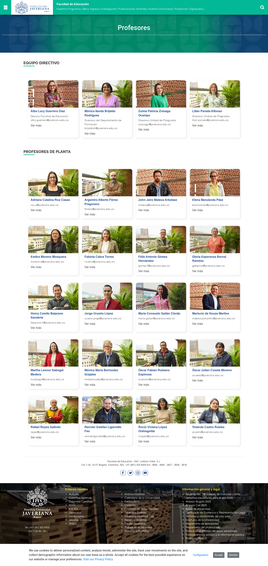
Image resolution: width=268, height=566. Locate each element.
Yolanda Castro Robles (208, 427)
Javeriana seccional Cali (139, 516)
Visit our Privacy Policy (98, 559)
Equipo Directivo (41, 63)
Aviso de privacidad (198, 509)
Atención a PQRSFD (137, 531)
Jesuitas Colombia (80, 520)
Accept (219, 554)
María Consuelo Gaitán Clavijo (159, 313)
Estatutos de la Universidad (202, 520)
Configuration (200, 554)
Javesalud (75, 512)
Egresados (196, 9)
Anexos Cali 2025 (196, 505)
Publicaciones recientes (133, 9)
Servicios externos (136, 520)
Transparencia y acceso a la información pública (215, 534)
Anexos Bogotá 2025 (198, 501)
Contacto (130, 505)
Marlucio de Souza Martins (210, 313)
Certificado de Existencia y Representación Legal (215, 512)
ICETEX (73, 509)
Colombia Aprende (80, 498)
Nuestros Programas (69, 9)
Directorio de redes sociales (141, 509)
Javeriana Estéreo (135, 512)
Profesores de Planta (47, 151)
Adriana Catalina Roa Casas (50, 200)
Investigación (109, 9)
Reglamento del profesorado (203, 527)
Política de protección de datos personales (211, 531)
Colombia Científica (80, 501)
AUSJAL (74, 494)
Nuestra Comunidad (161, 9)
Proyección (181, 9)
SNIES (73, 523)
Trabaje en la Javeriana (138, 527)
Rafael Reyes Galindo (46, 427)
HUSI (72, 505)
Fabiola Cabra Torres (99, 257)
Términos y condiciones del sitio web (208, 516)
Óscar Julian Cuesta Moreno (212, 370)
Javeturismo (76, 516)
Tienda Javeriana (135, 523)
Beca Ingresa (91, 9)
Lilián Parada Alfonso (207, 111)
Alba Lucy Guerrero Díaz (48, 111)
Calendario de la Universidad (142, 498)
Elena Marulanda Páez (207, 200)
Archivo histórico (135, 494)
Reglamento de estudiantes (202, 523)
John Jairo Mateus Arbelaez (157, 200)
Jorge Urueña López (98, 313)
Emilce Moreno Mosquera (48, 257)
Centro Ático (132, 501)
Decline (233, 554)
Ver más (36, 125)
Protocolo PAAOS (196, 538)
